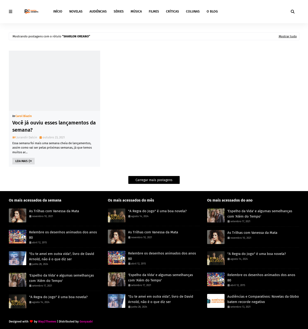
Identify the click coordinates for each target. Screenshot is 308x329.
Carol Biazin (23, 115)
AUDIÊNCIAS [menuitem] (98, 11)
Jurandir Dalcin (27, 137)
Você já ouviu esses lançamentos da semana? (54, 126)
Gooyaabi (86, 321)
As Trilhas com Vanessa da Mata (54, 211)
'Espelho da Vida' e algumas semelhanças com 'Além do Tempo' (61, 278)
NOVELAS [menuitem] (76, 11)
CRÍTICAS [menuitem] (172, 11)
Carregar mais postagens (154, 180)
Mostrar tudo (288, 36)
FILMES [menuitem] (154, 11)
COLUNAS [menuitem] (193, 11)
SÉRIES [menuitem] (119, 11)
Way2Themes (47, 321)
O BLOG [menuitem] (212, 11)
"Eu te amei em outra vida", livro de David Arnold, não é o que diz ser (61, 256)
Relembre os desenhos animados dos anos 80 (63, 235)
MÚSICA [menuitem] (136, 11)
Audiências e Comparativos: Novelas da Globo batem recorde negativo (263, 299)
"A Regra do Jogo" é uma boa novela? (58, 297)
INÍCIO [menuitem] (57, 11)
